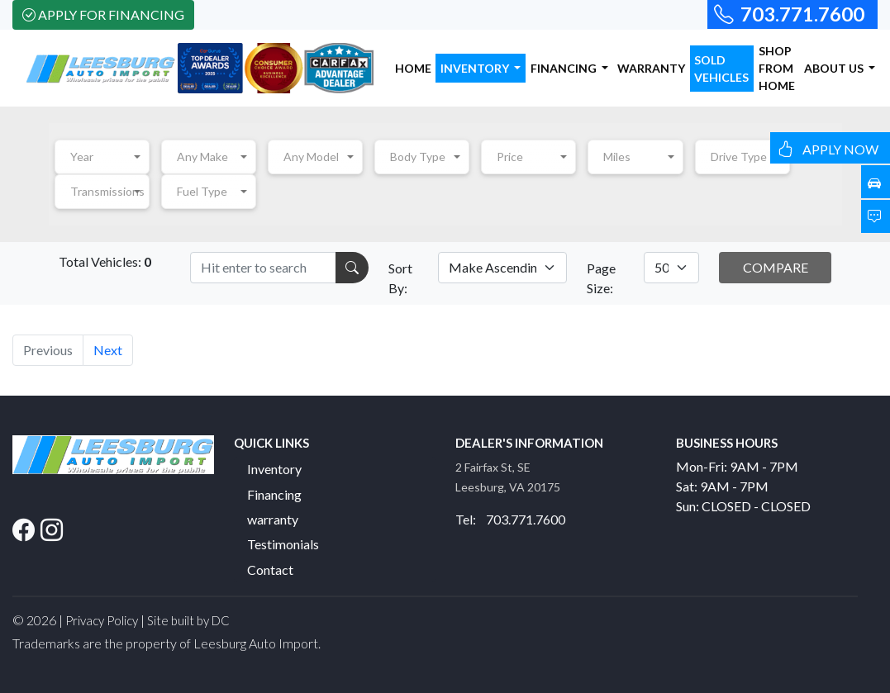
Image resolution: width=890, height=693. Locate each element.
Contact (270, 569)
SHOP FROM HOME (777, 68)
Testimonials (283, 544)
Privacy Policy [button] (101, 620)
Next (107, 350)
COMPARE (775, 267)
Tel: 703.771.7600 (510, 519)
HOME (413, 68)
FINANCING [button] (565, 68)
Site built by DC (188, 620)
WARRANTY (651, 68)
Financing (274, 494)
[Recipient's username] (263, 267)
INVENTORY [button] (476, 68)
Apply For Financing (103, 14)
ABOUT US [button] (835, 68)
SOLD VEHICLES (721, 68)
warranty (272, 519)
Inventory (274, 469)
